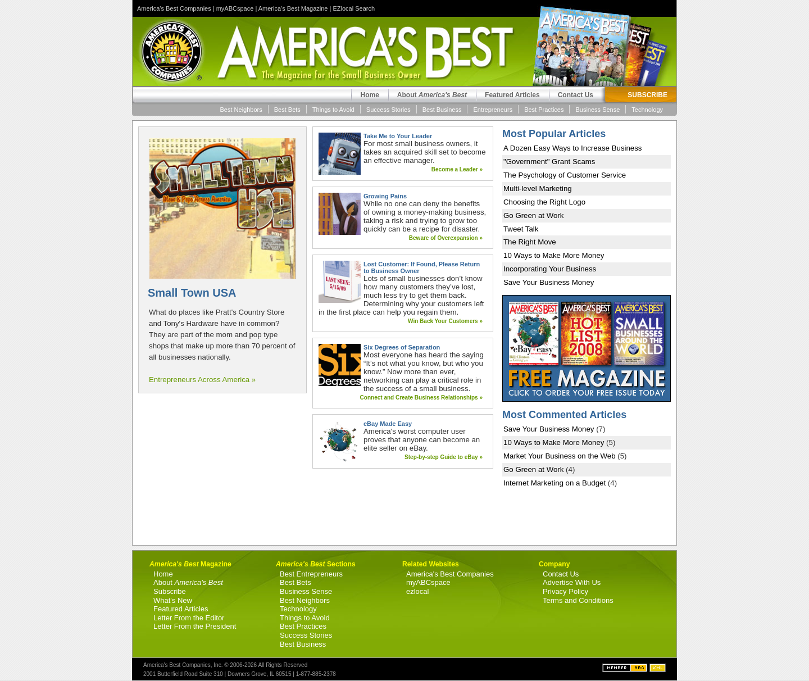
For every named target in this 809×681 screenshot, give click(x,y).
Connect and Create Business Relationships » (421, 397)
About (432, 95)
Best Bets (287, 109)
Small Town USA (192, 293)
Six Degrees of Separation (401, 347)
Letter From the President (194, 626)
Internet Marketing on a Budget (554, 483)
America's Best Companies (174, 8)
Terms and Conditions (578, 600)
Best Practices (543, 109)
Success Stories (388, 109)
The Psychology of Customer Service (564, 175)
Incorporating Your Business (549, 269)
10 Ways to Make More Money (553, 255)
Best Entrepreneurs (311, 574)
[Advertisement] (222, 469)
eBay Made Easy (387, 423)
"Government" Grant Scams (549, 161)
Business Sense (597, 109)
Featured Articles (512, 95)
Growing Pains (385, 196)
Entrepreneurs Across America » (202, 379)
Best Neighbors (241, 109)
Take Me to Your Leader (397, 136)
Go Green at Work (533, 215)
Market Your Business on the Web (559, 456)
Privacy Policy (565, 591)
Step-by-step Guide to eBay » (443, 457)
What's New (172, 600)
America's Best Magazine (293, 8)
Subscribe (169, 591)
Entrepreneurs (492, 109)
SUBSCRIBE (647, 95)
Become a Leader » (457, 169)
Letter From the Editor (188, 618)
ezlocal (417, 591)
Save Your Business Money (548, 282)
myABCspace (235, 8)
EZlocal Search (354, 8)
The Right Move (529, 242)
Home (369, 95)
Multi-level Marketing (537, 188)
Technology (647, 109)
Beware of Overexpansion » (446, 238)
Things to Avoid (333, 109)
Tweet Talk (520, 229)
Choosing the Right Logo (544, 202)
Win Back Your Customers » (445, 321)
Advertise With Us (572, 582)
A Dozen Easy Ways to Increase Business (572, 148)
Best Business (442, 109)
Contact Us (575, 95)
